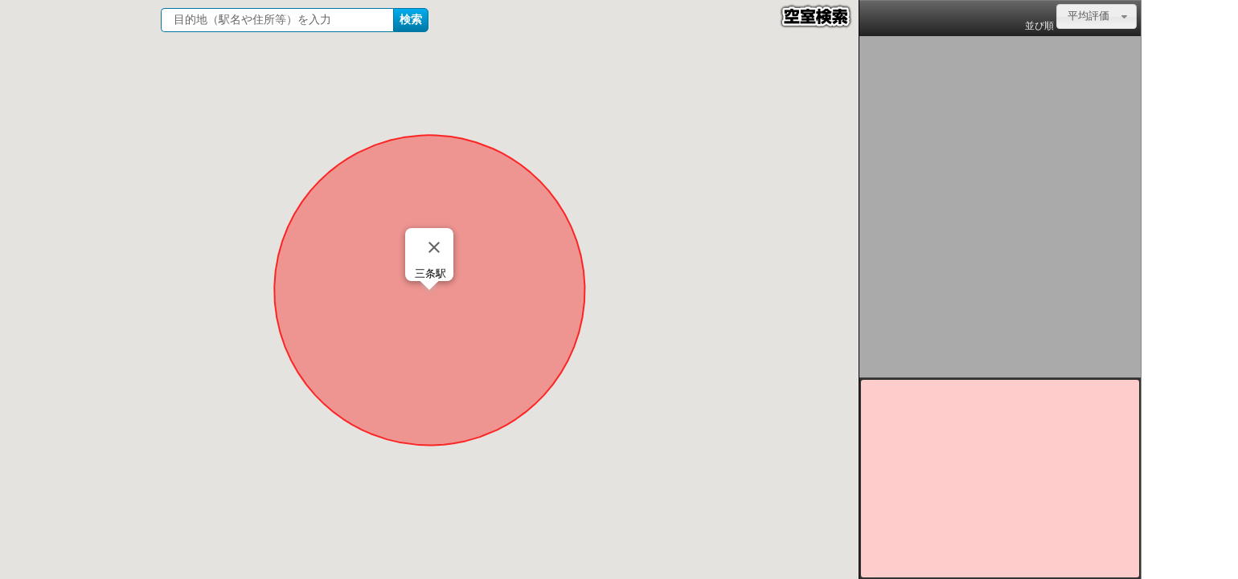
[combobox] (1096, 16)
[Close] (434, 247)
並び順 (1039, 25)
